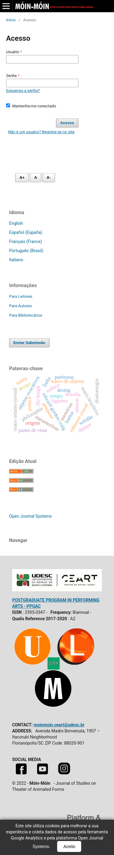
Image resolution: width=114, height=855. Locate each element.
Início (11, 20)
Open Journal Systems (30, 516)
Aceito (69, 846)
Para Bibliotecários (25, 315)
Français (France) (25, 241)
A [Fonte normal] (35, 177)
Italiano (16, 259)
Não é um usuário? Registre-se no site (41, 132)
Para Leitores (20, 296)
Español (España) (25, 232)
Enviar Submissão (29, 342)
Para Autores (20, 306)
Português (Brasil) (26, 250)
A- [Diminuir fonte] (49, 177)
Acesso (67, 122)
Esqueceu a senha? (23, 90)
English (16, 223)
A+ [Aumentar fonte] (22, 177)
